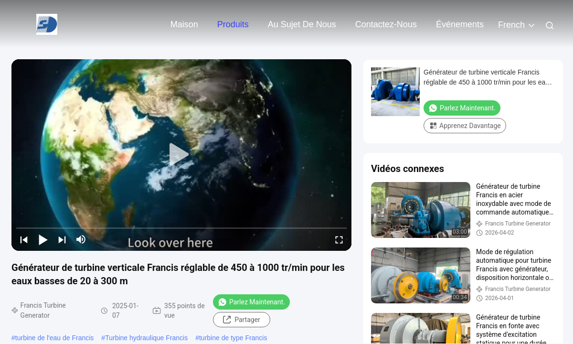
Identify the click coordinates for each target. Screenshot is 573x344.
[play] (181, 155)
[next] (62, 239)
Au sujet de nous (302, 24)
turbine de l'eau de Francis (54, 338)
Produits (233, 24)
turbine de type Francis (233, 338)
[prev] (23, 239)
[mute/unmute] (81, 239)
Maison (184, 24)
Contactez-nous (386, 24)
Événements (460, 24)
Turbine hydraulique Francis (146, 338)
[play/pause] (43, 239)
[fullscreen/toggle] (339, 239)
